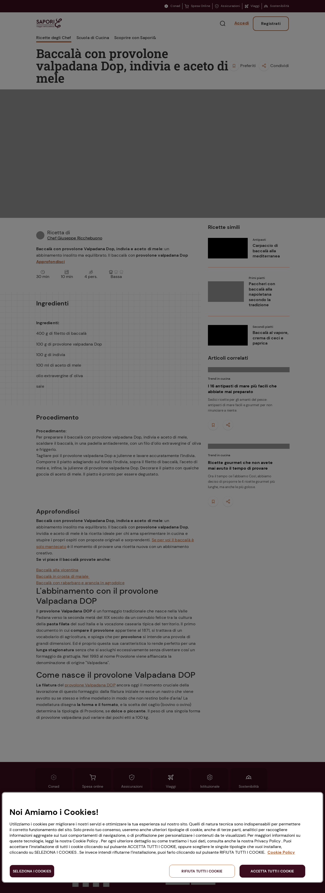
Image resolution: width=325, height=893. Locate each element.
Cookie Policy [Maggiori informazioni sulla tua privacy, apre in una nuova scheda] (281, 852)
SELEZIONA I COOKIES (32, 871)
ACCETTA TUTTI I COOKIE (272, 871)
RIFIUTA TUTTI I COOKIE (201, 871)
